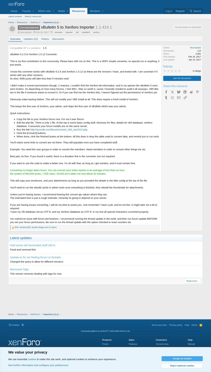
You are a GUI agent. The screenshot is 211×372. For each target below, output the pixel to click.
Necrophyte (26, 32)
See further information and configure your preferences (38, 365)
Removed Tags (19, 269)
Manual (191, 344)
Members (95, 11)
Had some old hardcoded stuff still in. (33, 245)
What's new (44, 11)
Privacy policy (175, 325)
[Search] (195, 11)
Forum (105, 344)
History (45, 38)
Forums (26, 11)
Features (133, 344)
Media (61, 11)
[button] (33, 11)
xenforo (96, 32)
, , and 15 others (36, 227)
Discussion (58, 38)
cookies (32, 359)
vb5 (77, 32)
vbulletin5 (86, 32)
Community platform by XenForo (105, 331)
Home (14, 11)
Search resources (33, 16)
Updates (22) (31, 38)
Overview (15, 38)
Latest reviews (15, 16)
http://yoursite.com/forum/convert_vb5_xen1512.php (58, 129)
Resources (78, 11)
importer (69, 32)
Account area (162, 344)
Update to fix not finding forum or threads (35, 257)
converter (58, 32)
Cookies (14, 325)
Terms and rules (159, 325)
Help (187, 325)
